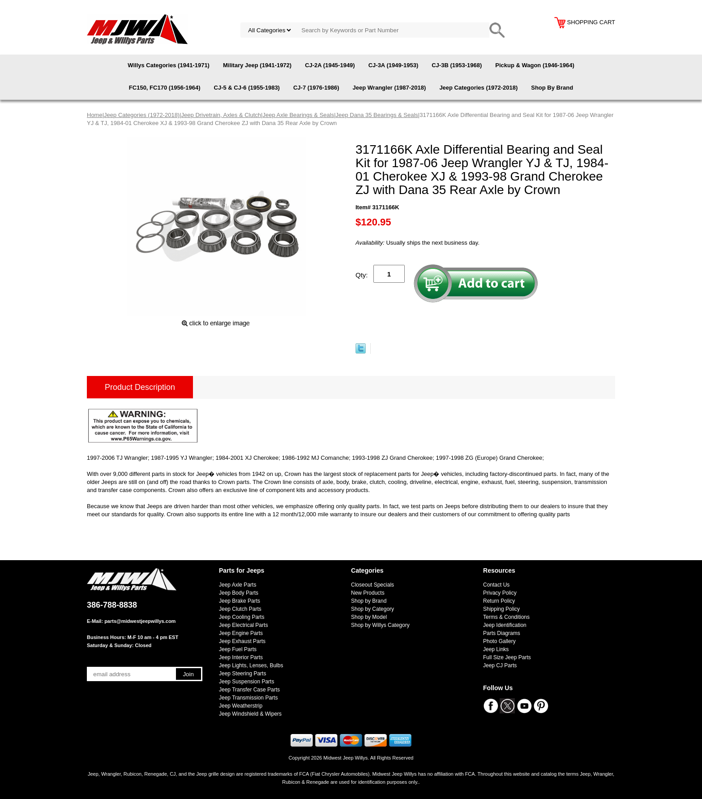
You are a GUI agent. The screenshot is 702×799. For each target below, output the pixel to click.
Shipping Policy (501, 609)
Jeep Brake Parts (239, 601)
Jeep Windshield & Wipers (250, 714)
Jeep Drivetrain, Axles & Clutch (221, 115)
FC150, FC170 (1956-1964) (165, 87)
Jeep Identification (504, 625)
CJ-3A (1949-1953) (393, 65)
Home (95, 115)
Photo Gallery (499, 641)
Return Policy (499, 601)
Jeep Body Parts (238, 593)
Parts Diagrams (501, 633)
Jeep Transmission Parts (248, 698)
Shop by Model (369, 617)
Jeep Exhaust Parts (242, 641)
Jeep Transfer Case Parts (249, 690)
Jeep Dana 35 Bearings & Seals (377, 115)
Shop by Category (372, 609)
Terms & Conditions (506, 617)
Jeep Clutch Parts (240, 609)
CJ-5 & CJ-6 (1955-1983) (247, 87)
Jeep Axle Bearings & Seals (298, 115)
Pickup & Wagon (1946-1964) (534, 65)
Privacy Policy (500, 593)
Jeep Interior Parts (241, 657)
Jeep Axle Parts (237, 585)
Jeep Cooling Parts (241, 617)
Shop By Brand (552, 87)
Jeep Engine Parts (241, 633)
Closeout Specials (372, 585)
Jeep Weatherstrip (240, 706)
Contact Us (496, 585)
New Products (368, 593)
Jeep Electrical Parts (243, 625)
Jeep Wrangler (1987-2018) (389, 87)
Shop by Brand (368, 601)
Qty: (361, 275)
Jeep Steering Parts (242, 673)
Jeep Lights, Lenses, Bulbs (251, 665)
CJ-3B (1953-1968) (457, 65)
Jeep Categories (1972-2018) (478, 87)
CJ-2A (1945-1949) (330, 65)
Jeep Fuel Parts (238, 649)
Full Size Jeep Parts (507, 657)
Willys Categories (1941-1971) (169, 65)
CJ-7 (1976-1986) (316, 87)
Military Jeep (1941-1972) (257, 65)
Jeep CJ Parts (500, 665)
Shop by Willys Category (380, 625)
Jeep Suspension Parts (246, 681)
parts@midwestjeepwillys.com (140, 621)
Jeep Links (496, 649)
